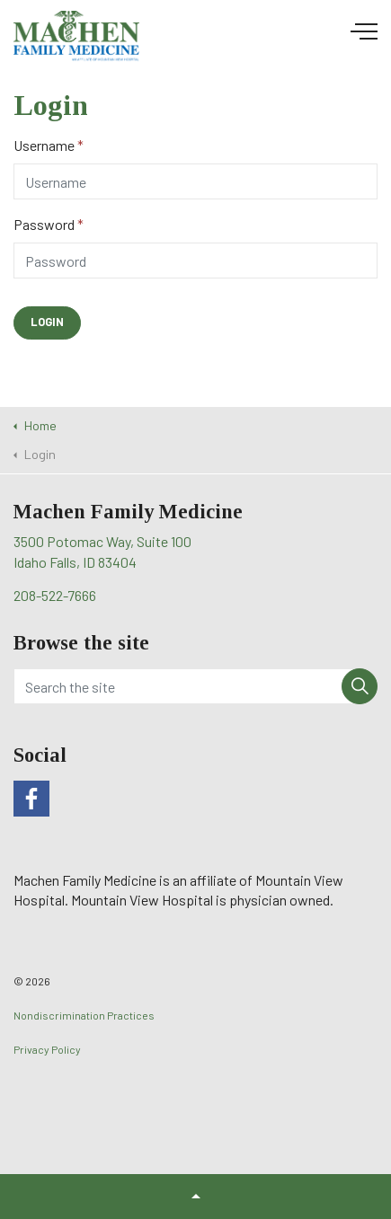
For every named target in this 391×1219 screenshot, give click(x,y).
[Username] (195, 181)
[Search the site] (195, 686)
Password (48, 224)
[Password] (195, 260)
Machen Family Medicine (76, 38)
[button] (47, 323)
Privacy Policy (47, 1049)
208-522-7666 (54, 595)
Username (48, 145)
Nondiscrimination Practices (84, 1015)
